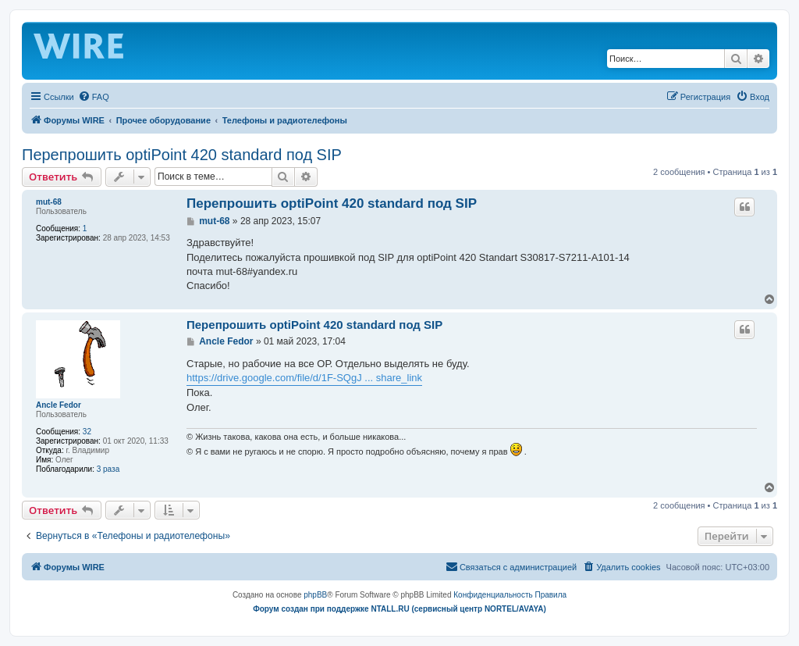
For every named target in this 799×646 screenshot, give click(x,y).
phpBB (315, 595)
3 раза (108, 469)
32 (87, 431)
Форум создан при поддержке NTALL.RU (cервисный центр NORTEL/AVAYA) (399, 609)
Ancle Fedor (58, 405)
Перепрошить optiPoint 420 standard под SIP (182, 154)
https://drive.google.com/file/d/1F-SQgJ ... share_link (304, 378)
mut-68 (49, 202)
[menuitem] (93, 96)
